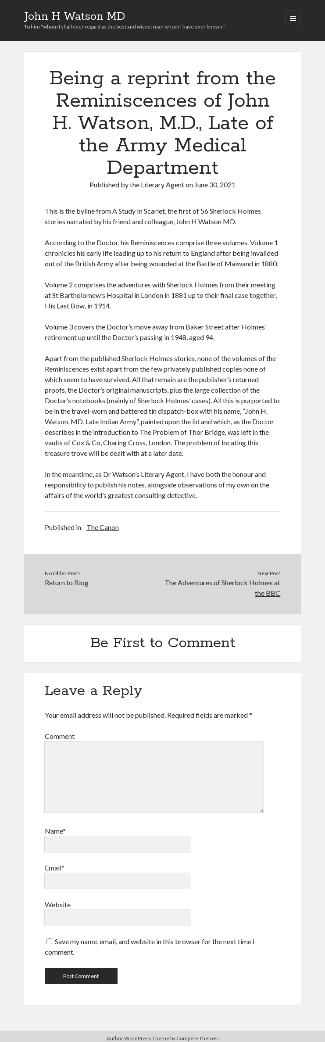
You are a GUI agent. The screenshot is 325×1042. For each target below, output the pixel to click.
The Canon (102, 527)
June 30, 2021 (215, 184)
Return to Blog (67, 582)
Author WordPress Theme (138, 1038)
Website (58, 904)
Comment (60, 736)
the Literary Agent (157, 184)
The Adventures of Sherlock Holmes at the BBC (222, 587)
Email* (54, 867)
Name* (55, 831)
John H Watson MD (74, 17)
